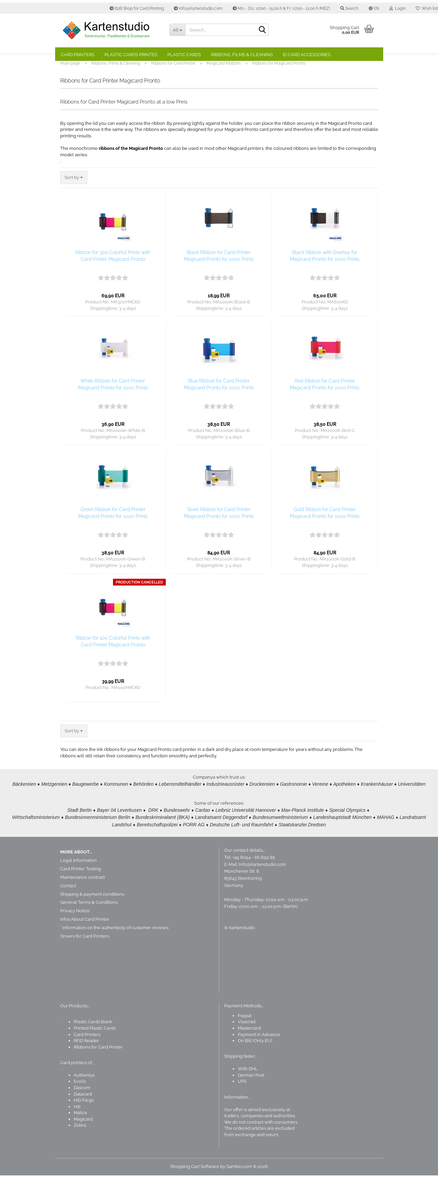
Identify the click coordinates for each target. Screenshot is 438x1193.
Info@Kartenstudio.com (198, 8)
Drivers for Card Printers (84, 953)
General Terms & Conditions (89, 919)
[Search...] (177, 30)
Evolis (80, 1098)
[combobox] (73, 195)
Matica (80, 1130)
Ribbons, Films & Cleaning (242, 54)
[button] (374, 8)
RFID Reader (86, 1058)
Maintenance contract (82, 894)
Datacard (83, 1111)
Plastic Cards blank (93, 1039)
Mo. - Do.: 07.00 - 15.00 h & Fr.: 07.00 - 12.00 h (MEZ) (281, 8)
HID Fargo (84, 1117)
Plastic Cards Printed (131, 54)
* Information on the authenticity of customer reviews (114, 945)
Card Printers (77, 54)
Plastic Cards (184, 54)
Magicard (83, 1136)
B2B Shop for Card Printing (137, 8)
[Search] (262, 30)
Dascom (82, 1105)
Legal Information (78, 877)
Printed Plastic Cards (95, 1045)
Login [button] (397, 8)
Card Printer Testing (80, 886)
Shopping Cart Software (194, 1184)
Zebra (80, 1142)
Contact (68, 903)
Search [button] (349, 8)
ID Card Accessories (306, 54)
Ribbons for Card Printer (98, 1064)
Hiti (77, 1124)
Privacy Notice (75, 928)
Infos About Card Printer (84, 936)
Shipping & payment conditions (92, 911)
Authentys (84, 1092)
